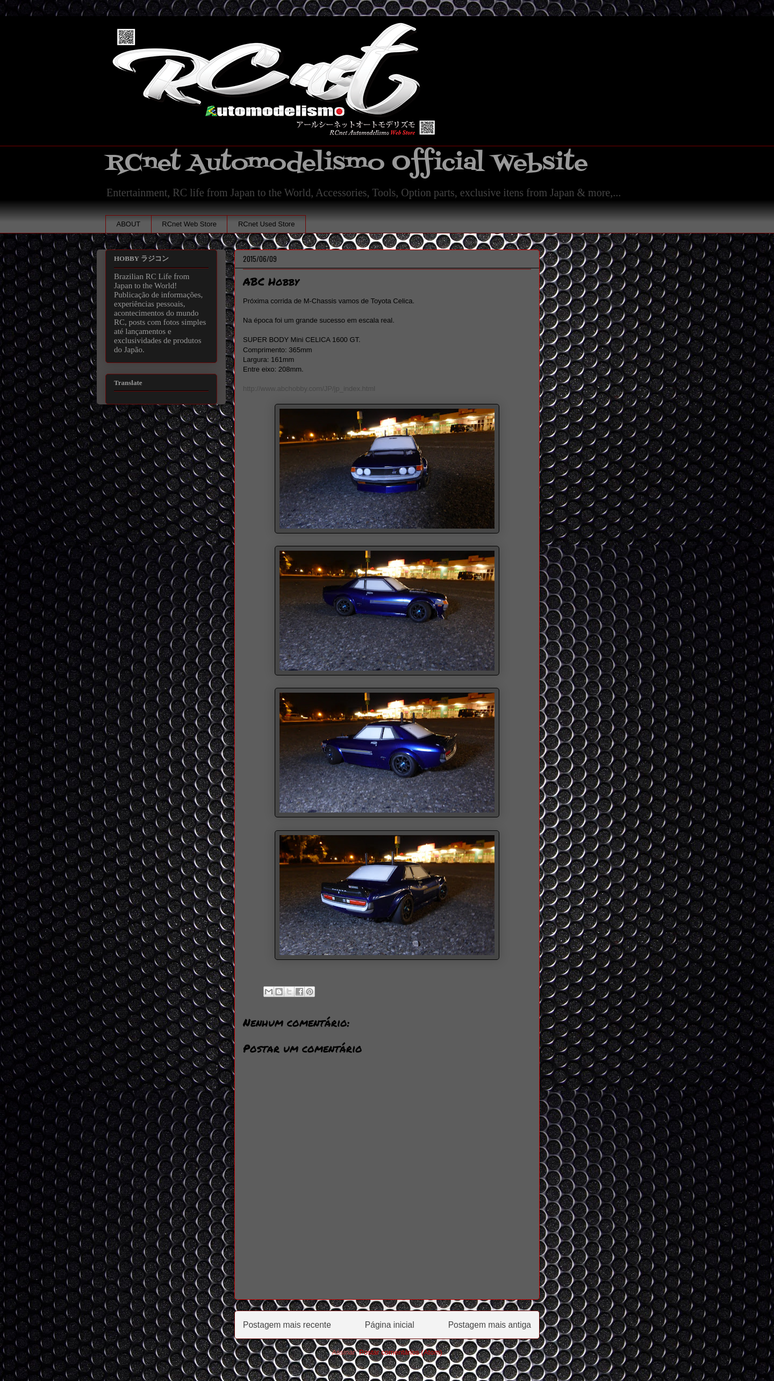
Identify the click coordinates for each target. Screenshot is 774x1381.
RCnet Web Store (189, 224)
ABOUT (129, 224)
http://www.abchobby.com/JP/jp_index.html (309, 389)
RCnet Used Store (266, 224)
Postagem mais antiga (489, 1324)
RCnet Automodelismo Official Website (346, 163)
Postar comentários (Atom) (400, 1352)
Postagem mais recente (287, 1324)
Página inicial (389, 1324)
